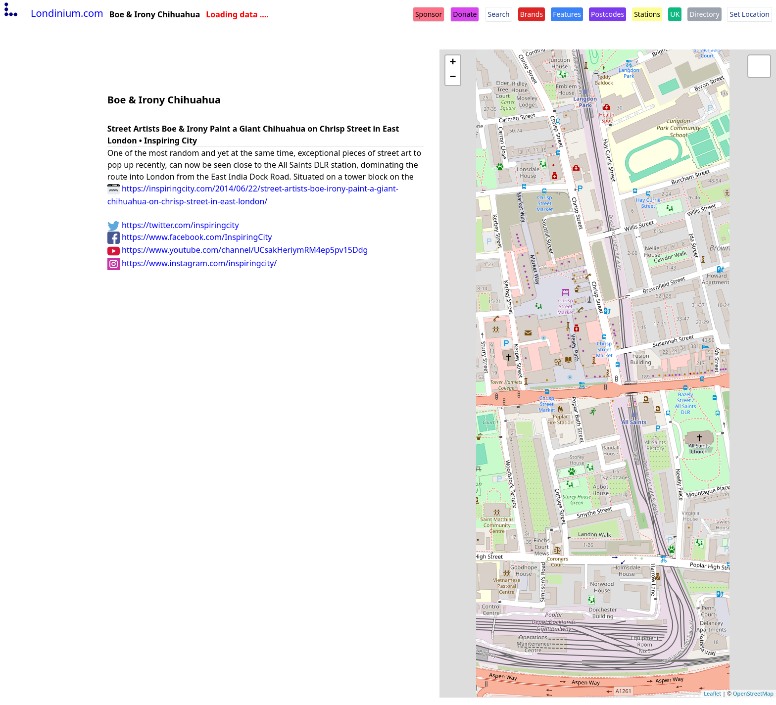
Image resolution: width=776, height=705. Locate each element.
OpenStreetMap (753, 693)
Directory (704, 14)
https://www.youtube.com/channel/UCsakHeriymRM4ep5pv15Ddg (237, 249)
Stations (647, 14)
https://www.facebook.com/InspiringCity (189, 237)
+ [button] (453, 62)
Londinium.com (52, 13)
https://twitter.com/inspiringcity (173, 225)
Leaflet (712, 693)
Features (567, 14)
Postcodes (607, 14)
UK (674, 14)
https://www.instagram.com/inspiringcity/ (192, 263)
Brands (531, 14)
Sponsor (428, 14)
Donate (465, 14)
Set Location (750, 14)
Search (498, 14)
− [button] (453, 77)
